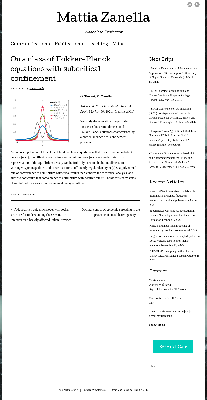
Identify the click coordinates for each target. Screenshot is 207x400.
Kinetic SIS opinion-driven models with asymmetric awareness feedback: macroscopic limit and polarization (172, 196)
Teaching (97, 44)
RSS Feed (197, 4)
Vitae (119, 44)
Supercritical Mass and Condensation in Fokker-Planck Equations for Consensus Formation (172, 215)
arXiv (129, 111)
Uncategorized (28, 194)
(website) (179, 77)
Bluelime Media (141, 389)
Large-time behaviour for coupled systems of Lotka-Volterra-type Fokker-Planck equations (175, 241)
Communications (30, 44)
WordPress (100, 389)
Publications (69, 44)
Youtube (189, 4)
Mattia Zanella (103, 19)
